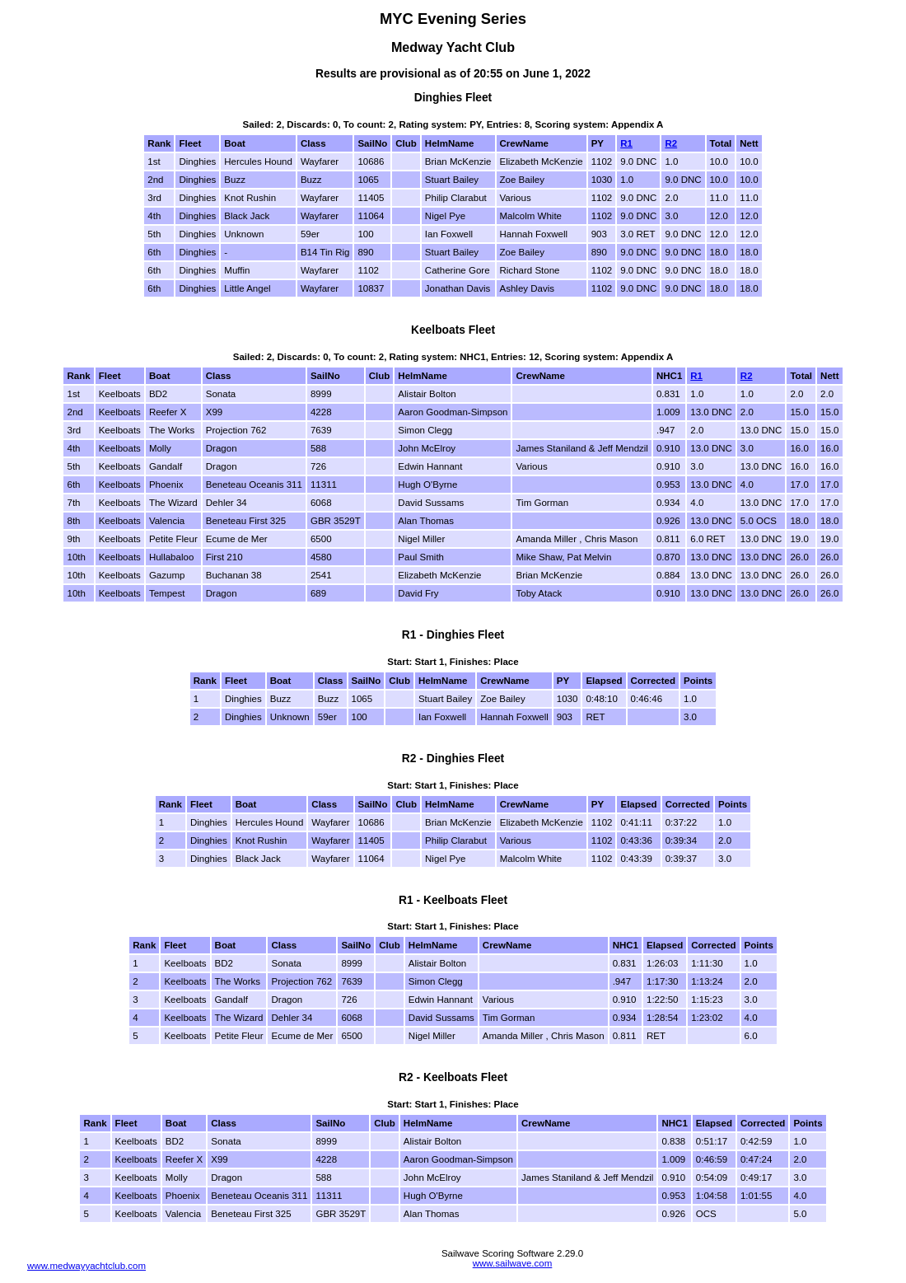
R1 (626, 143)
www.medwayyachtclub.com (86, 1266)
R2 (671, 143)
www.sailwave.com (513, 1263)
